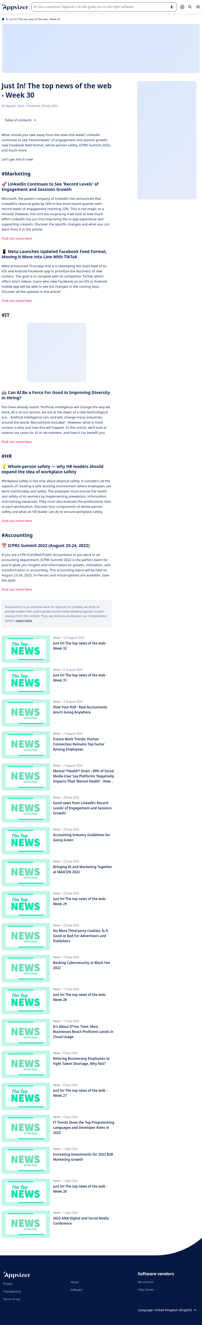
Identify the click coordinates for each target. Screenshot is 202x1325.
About (74, 1282)
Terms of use (11, 1299)
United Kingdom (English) (175, 1310)
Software (76, 1290)
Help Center (146, 1289)
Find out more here (17, 238)
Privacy (7, 1284)
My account (145, 1282)
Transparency (12, 1291)
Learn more (24, 620)
